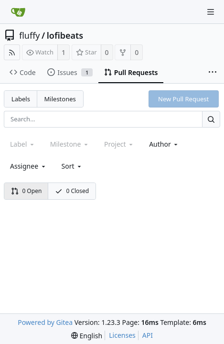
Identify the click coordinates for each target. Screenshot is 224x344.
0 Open (26, 191)
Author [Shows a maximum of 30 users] (164, 144)
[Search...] (211, 119)
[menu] (72, 166)
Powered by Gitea (45, 322)
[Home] (18, 12)
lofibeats (65, 35)
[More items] (212, 72)
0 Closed (72, 191)
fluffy (29, 35)
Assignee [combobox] (28, 166)
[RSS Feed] (12, 52)
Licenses (122, 335)
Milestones (60, 99)
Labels (20, 99)
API (147, 335)
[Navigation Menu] (210, 12)
